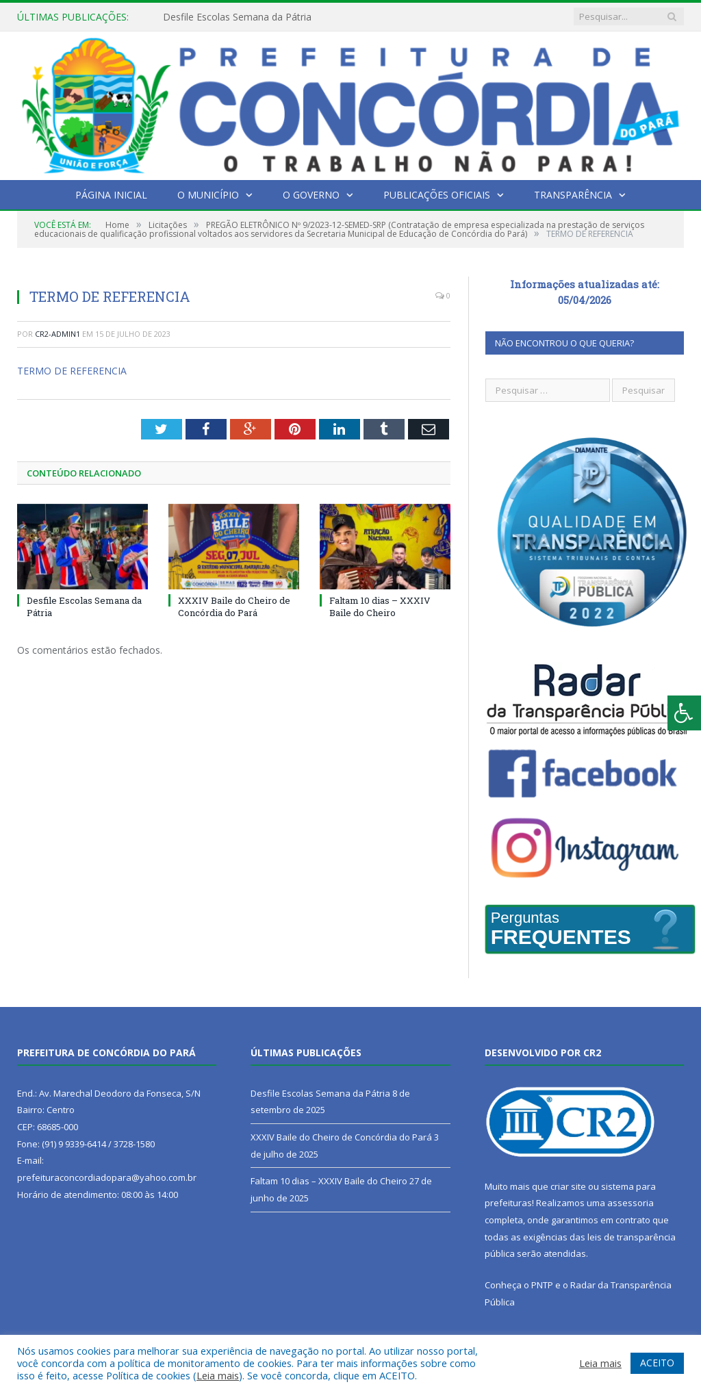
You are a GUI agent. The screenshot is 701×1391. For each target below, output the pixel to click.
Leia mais (217, 1375)
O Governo (311, 194)
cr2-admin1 (57, 334)
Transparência (573, 194)
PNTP (542, 1285)
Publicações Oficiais (436, 194)
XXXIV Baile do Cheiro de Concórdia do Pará (234, 606)
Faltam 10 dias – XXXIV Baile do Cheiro (380, 606)
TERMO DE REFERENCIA (72, 370)
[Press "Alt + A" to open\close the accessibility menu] (684, 713)
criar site (568, 1186)
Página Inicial (111, 194)
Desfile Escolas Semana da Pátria (237, 17)
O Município (208, 194)
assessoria (630, 1203)
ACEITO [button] (657, 1362)
